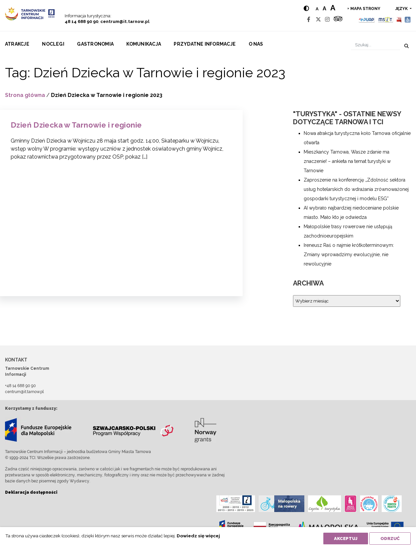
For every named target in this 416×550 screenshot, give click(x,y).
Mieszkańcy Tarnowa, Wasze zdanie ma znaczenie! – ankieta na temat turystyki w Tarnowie (347, 161)
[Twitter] (318, 19)
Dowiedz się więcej (198, 535)
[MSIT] (385, 19)
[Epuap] (366, 19)
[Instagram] (327, 19)
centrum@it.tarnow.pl (124, 21)
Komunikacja (143, 44)
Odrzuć (390, 538)
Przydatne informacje (205, 44)
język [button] (402, 8)
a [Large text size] (332, 7)
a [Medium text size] (324, 8)
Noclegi (53, 44)
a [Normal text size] (317, 8)
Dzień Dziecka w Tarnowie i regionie (76, 125)
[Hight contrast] (306, 8)
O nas (256, 44)
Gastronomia (95, 44)
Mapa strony (365, 8)
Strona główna (25, 95)
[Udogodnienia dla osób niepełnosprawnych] (408, 19)
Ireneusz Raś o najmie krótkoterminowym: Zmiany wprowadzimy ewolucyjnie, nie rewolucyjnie (349, 255)
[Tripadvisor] (338, 19)
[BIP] (399, 19)
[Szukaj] (375, 45)
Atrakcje (17, 44)
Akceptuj (345, 538)
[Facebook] (308, 19)
